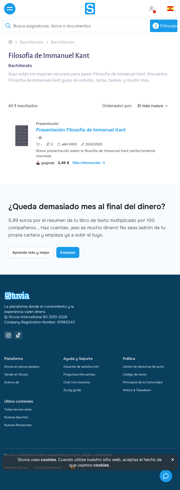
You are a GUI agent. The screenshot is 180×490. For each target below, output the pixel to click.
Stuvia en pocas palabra (21, 367)
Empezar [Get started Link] (67, 252)
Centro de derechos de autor (143, 367)
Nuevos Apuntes (16, 417)
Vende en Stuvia (16, 374)
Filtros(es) (165, 26)
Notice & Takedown (137, 390)
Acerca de (11, 382)
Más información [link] (89, 162)
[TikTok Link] (18, 335)
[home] (90, 9)
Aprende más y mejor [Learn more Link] (30, 252)
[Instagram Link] (8, 335)
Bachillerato (20, 65)
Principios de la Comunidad (142, 382)
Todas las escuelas (18, 409)
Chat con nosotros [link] (76, 382)
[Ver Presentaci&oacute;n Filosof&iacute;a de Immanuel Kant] (90, 142)
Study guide (72, 390)
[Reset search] (8, 26)
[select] (153, 106)
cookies (48, 459)
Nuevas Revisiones (18, 425)
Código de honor (135, 374)
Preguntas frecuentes (79, 374)
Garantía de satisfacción (81, 367)
